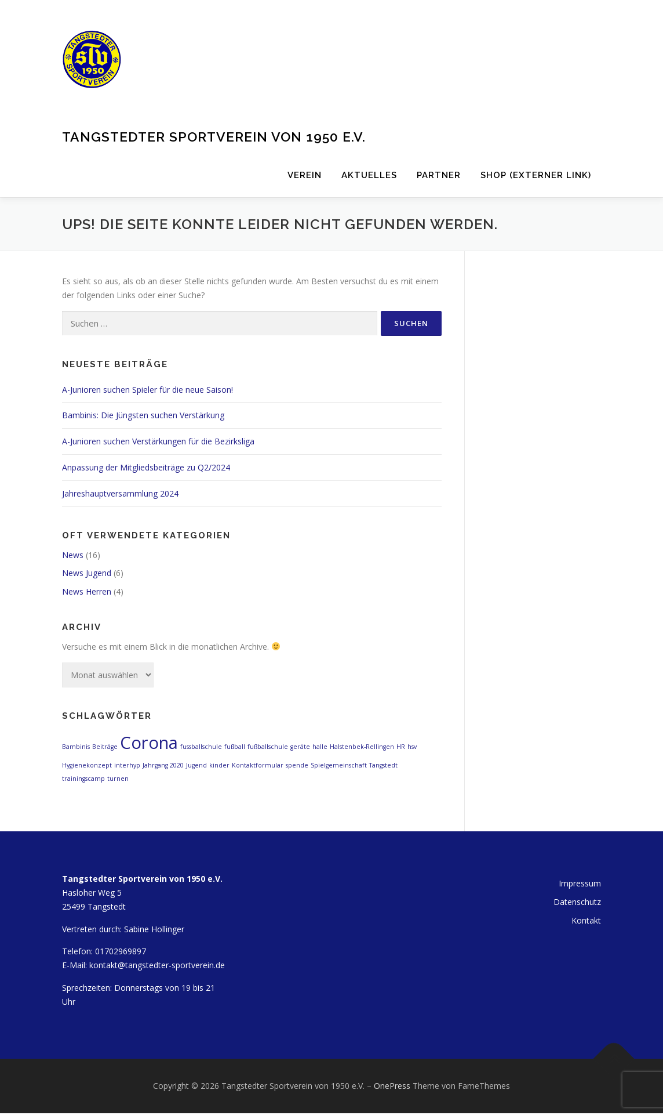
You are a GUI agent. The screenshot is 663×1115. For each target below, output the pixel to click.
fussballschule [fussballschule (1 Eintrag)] (201, 747)
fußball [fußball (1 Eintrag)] (234, 747)
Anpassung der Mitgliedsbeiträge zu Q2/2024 (146, 467)
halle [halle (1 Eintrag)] (319, 747)
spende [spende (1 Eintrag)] (297, 765)
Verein (304, 175)
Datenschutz (577, 901)
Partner (439, 175)
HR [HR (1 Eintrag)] (400, 747)
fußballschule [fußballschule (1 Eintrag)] (267, 747)
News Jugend (86, 572)
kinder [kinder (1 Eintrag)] (219, 765)
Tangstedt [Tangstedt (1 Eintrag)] (383, 765)
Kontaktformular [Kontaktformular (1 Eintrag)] (257, 765)
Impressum (580, 883)
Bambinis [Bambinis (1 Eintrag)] (76, 747)
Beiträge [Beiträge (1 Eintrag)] (105, 747)
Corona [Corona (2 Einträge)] (149, 742)
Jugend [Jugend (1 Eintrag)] (196, 765)
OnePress (392, 1085)
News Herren (86, 591)
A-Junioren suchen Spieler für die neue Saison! (147, 389)
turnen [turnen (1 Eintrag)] (118, 778)
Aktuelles (369, 175)
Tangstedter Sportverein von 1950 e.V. (214, 136)
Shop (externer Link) (535, 175)
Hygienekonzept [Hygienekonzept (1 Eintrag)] (87, 765)
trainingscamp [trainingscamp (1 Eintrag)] (83, 778)
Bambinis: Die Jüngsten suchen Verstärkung (143, 415)
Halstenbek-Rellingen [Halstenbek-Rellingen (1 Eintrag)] (362, 747)
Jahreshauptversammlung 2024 (120, 493)
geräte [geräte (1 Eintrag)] (300, 747)
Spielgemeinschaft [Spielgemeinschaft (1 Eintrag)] (339, 765)
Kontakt (586, 920)
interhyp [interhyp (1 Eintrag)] (127, 765)
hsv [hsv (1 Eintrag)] (412, 747)
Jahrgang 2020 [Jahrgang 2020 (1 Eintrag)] (163, 765)
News (72, 554)
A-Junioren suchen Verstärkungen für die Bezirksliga (158, 441)
